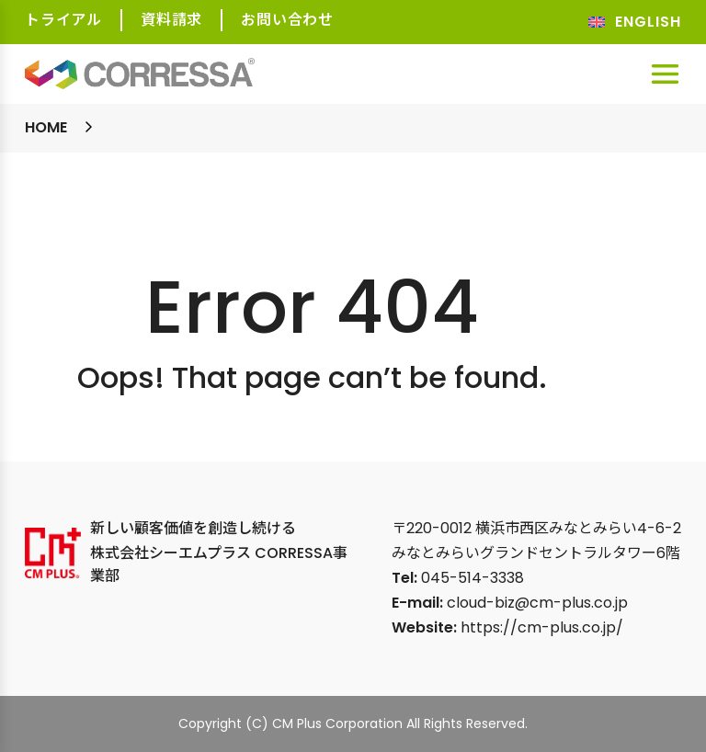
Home (46, 127)
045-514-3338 (472, 577)
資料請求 (171, 19)
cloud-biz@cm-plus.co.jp (537, 602)
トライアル (63, 19)
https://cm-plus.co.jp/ (542, 627)
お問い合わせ (287, 19)
